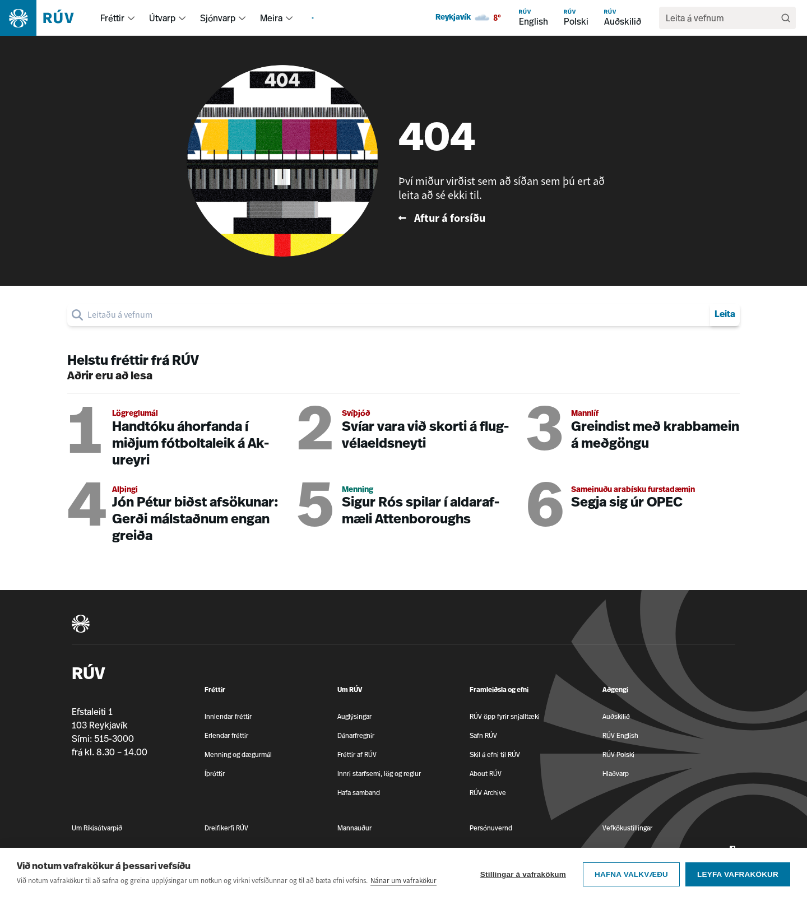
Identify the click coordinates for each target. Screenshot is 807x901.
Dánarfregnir (355, 735)
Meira (271, 17)
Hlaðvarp (615, 773)
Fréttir (112, 17)
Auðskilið (616, 716)
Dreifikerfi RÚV (226, 828)
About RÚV (486, 773)
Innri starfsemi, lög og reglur (379, 773)
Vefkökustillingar (627, 828)
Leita (725, 314)
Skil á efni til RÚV (495, 754)
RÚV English (620, 735)
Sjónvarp (217, 17)
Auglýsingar (354, 716)
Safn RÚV (483, 735)
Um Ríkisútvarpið (97, 828)
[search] (722, 18)
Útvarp (162, 17)
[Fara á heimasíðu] (47, 18)
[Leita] (785, 18)
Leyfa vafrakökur (737, 875)
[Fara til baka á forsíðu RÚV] (510, 218)
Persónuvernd (491, 828)
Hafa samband (358, 792)
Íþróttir (215, 773)
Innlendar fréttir (228, 716)
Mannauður (354, 828)
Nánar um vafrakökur (403, 881)
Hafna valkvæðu (631, 875)
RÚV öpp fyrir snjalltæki (505, 716)
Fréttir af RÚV (357, 754)
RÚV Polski (618, 754)
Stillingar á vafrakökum (523, 875)
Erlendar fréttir (226, 735)
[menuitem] (131, 18)
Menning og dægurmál (238, 754)
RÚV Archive (488, 792)
